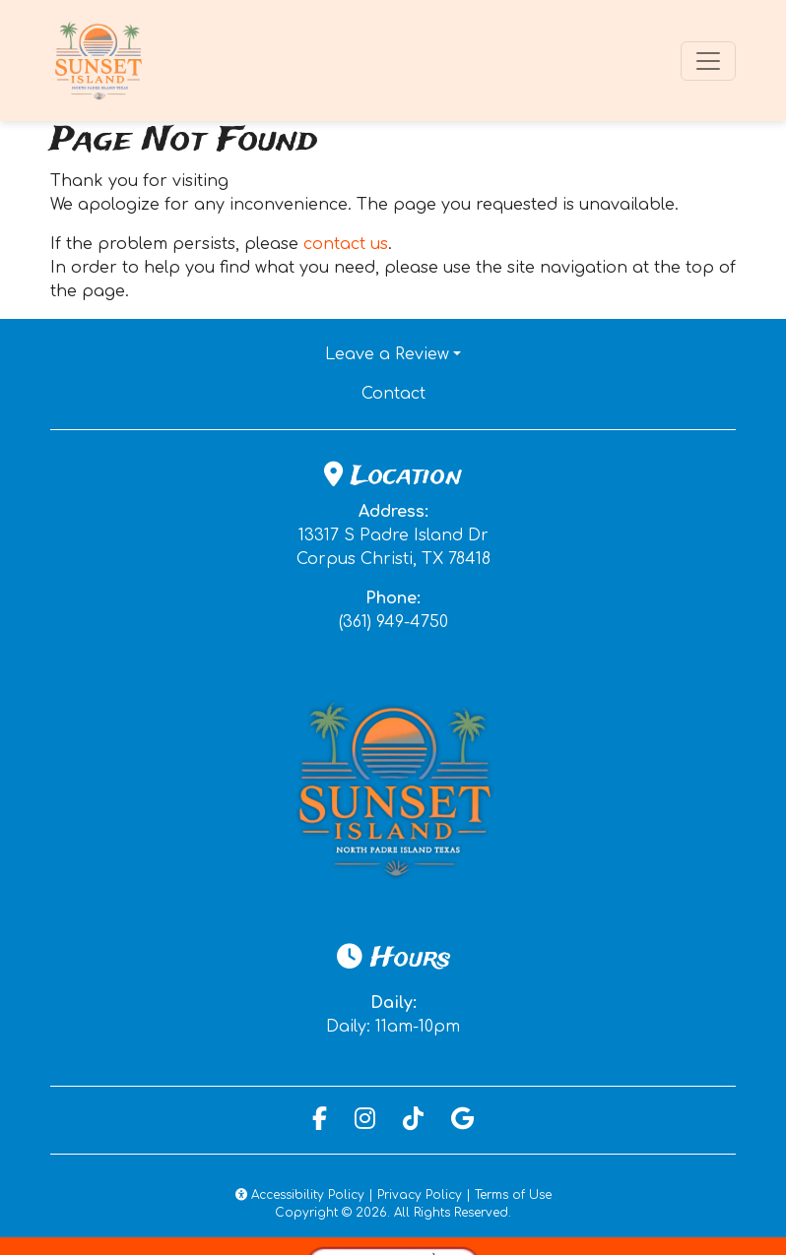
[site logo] (99, 60)
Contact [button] (460, 392)
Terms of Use (513, 1195)
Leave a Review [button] (387, 354)
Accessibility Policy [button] (299, 1195)
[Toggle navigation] (708, 61)
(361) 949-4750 (393, 622)
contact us (345, 244)
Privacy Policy (419, 1195)
